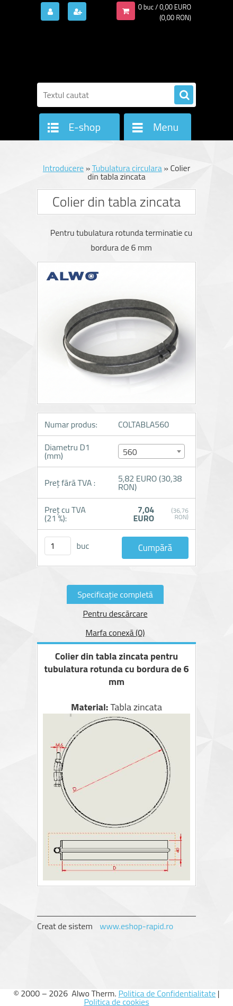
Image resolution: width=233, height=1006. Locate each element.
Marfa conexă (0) (115, 632)
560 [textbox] (130, 452)
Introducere (63, 168)
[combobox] (151, 451)
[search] (183, 95)
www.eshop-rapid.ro (136, 926)
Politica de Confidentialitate (167, 993)
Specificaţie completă (115, 594)
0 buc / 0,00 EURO (164, 7)
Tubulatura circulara (127, 168)
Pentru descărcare (115, 613)
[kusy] (57, 546)
